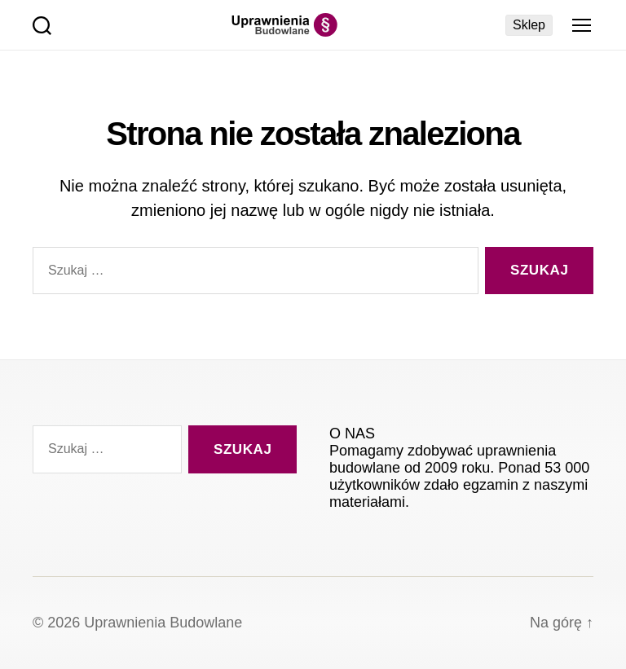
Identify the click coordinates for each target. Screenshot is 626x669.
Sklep (529, 25)
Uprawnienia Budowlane (163, 622)
